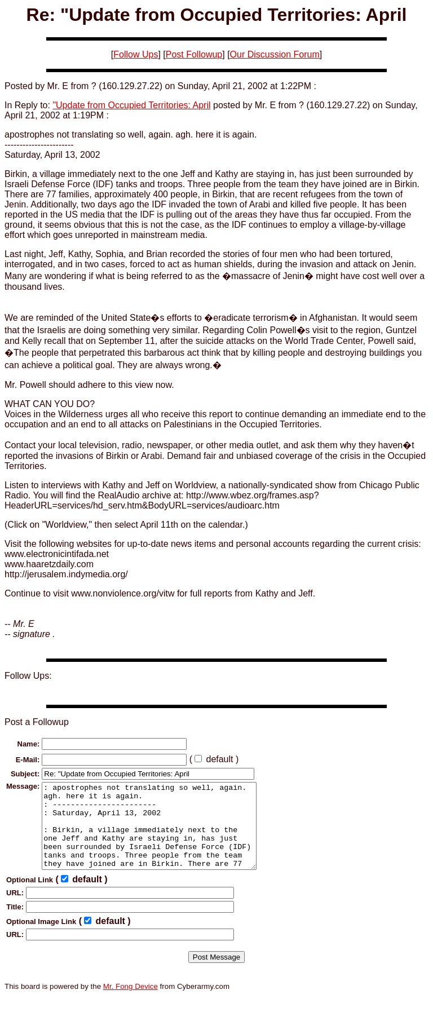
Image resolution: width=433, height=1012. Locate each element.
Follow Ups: (28, 675)
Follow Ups (135, 54)
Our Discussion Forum (275, 54)
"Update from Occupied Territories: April (131, 105)
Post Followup (194, 54)
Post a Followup (37, 722)
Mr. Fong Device (130, 1003)
